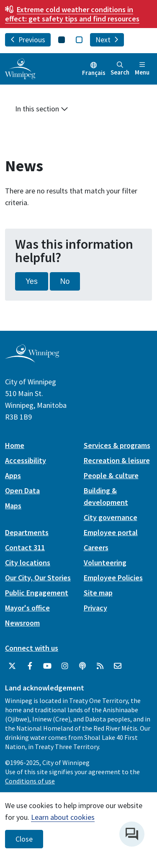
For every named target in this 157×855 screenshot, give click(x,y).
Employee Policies (113, 577)
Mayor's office (27, 608)
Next (106, 39)
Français (94, 73)
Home (14, 445)
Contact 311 (25, 547)
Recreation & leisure (117, 460)
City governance (110, 517)
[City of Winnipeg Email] (118, 666)
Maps (13, 505)
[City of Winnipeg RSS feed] (100, 666)
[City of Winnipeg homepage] (32, 359)
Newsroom (22, 623)
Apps (13, 475)
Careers (96, 547)
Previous (27, 39)
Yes (32, 281)
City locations (27, 562)
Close (24, 839)
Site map (98, 592)
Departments (27, 532)
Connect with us (31, 648)
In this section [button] (41, 108)
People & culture (111, 475)
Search (120, 69)
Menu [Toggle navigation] (142, 69)
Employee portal (111, 532)
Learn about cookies (63, 817)
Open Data (22, 490)
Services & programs (117, 445)
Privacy (95, 608)
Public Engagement (36, 592)
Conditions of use (30, 781)
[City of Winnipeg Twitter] (12, 666)
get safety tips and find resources (72, 14)
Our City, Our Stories (38, 577)
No (65, 281)
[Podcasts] (82, 666)
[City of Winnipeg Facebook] (30, 666)
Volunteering (105, 562)
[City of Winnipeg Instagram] (65, 666)
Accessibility (25, 460)
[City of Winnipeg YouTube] (47, 666)
